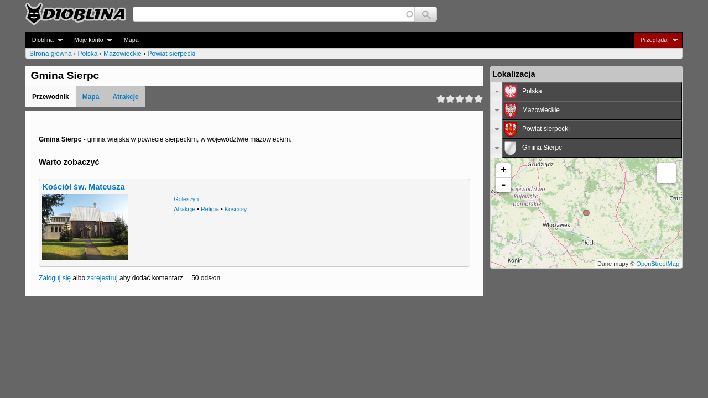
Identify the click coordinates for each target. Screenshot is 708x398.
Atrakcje (125, 97)
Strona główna (50, 53)
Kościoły (236, 209)
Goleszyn (186, 199)
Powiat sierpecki (171, 53)
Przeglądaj (656, 40)
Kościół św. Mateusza (83, 186)
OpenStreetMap (657, 263)
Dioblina (44, 40)
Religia (210, 209)
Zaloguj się (55, 278)
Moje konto (89, 40)
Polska (87, 53)
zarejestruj (102, 278)
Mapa (131, 39)
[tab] (586, 91)
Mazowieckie (122, 53)
